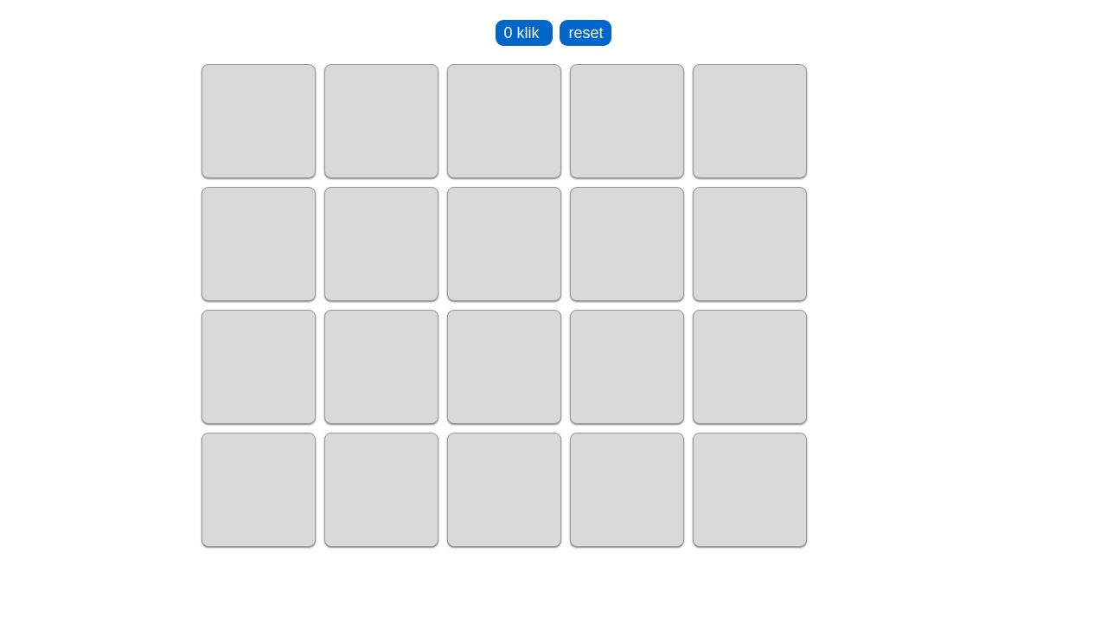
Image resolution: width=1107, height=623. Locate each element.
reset (585, 33)
